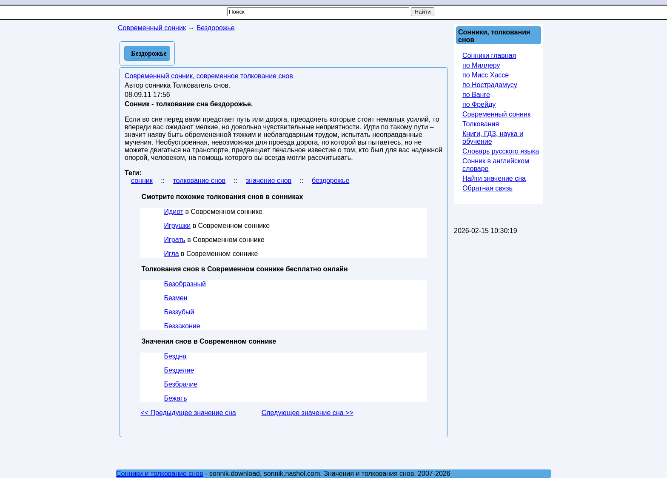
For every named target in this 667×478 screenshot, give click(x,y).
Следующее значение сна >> (307, 412)
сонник (142, 180)
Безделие (179, 370)
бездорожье (330, 180)
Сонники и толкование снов (159, 473)
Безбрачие (180, 384)
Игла (171, 253)
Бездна (175, 356)
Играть (174, 239)
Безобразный (185, 283)
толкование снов (199, 180)
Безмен (175, 298)
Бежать (175, 398)
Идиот (173, 211)
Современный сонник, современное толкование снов (209, 76)
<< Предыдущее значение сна (188, 412)
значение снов (268, 180)
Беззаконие (182, 326)
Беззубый (179, 312)
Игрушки (177, 225)
